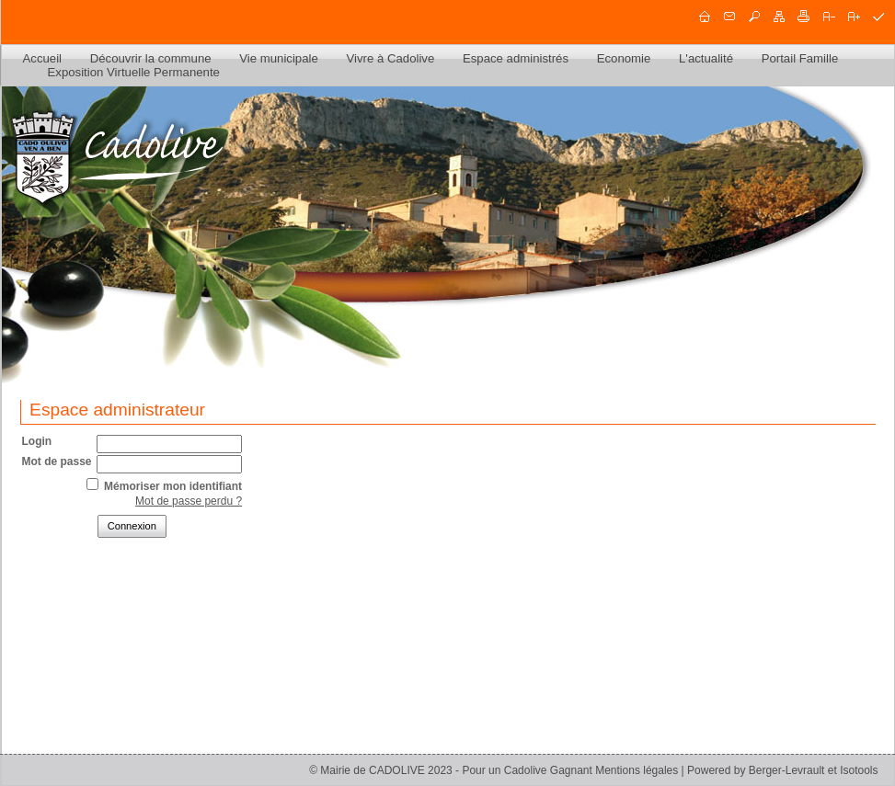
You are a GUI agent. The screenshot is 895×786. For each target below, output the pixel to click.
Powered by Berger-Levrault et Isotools (782, 770)
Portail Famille (800, 58)
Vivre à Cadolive (390, 58)
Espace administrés (515, 58)
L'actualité (706, 58)
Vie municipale (278, 58)
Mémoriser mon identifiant (173, 486)
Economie (624, 58)
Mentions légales (636, 770)
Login (37, 441)
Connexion (132, 525)
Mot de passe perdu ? (188, 501)
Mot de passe (57, 461)
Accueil (43, 58)
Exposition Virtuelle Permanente (134, 72)
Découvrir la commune (151, 58)
